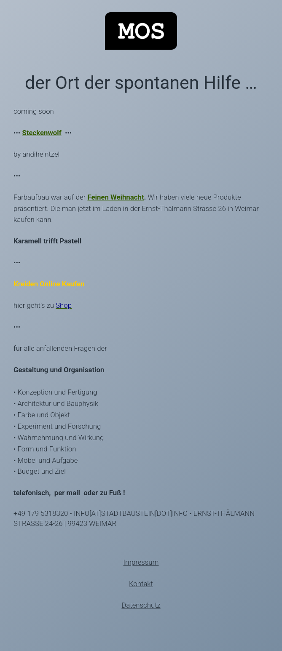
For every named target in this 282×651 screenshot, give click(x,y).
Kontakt (141, 583)
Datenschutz (140, 605)
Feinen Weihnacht (115, 197)
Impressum (141, 562)
